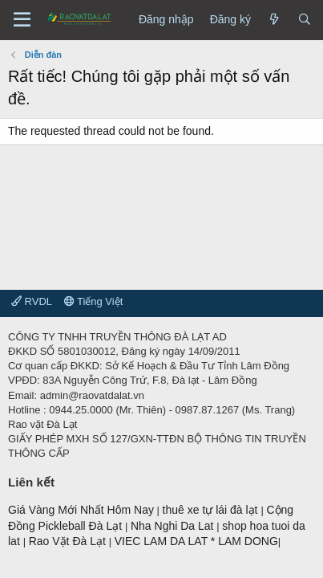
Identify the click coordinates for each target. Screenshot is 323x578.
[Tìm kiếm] (304, 20)
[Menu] (22, 20)
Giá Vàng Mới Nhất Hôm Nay (81, 509)
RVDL (31, 301)
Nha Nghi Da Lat (173, 525)
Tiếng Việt (93, 301)
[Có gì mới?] (274, 20)
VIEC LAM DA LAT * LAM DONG (196, 541)
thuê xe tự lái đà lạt (212, 509)
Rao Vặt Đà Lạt (69, 541)
